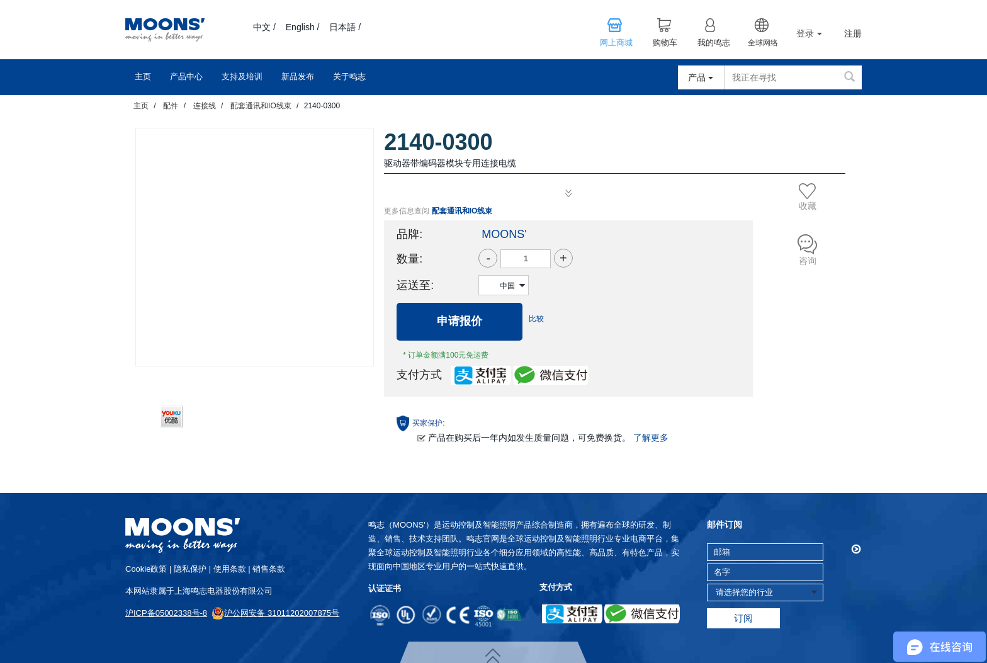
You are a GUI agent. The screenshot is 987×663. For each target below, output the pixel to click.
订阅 (743, 618)
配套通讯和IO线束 (260, 105)
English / (303, 27)
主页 (143, 76)
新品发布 (297, 76)
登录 (809, 33)
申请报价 (459, 321)
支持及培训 (242, 76)
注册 (853, 33)
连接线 (204, 105)
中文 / (264, 27)
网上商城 (616, 42)
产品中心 (186, 76)
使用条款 (229, 569)
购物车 (665, 42)
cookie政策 (146, 569)
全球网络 (763, 42)
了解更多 (650, 438)
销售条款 (268, 569)
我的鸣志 (713, 42)
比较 (536, 318)
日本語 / (345, 27)
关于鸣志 (349, 76)
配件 (170, 105)
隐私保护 (190, 569)
